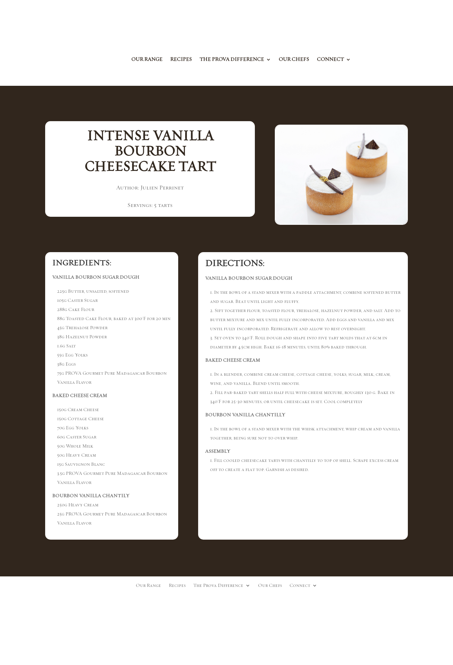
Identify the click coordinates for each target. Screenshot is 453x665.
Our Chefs (294, 60)
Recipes (181, 60)
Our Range (146, 60)
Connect (330, 60)
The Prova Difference (232, 60)
